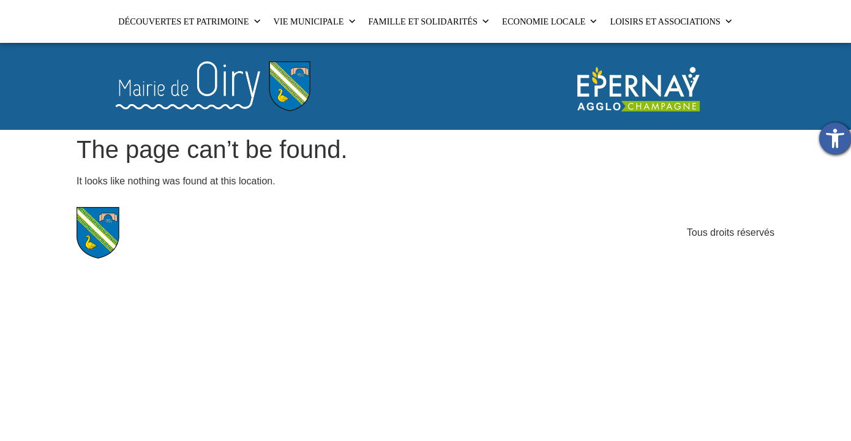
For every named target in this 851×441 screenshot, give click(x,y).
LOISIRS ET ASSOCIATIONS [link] (671, 21)
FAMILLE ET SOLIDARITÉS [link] (429, 21)
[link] (835, 138)
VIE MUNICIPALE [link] (315, 21)
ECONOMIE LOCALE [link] (550, 21)
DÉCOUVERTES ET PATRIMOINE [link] (189, 21)
